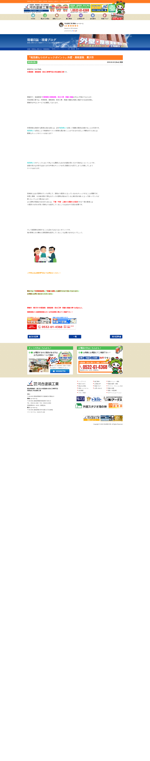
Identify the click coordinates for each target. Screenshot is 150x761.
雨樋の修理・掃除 (113, 383)
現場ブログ (104, 18)
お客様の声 (80, 18)
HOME (33, 18)
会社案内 (93, 18)
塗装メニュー (57, 18)
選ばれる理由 (45, 18)
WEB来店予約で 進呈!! (99, 8)
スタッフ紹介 (82, 392)
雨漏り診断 (111, 388)
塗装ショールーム (83, 388)
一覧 (75, 337)
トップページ (82, 381)
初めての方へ (82, 383)
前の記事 (115, 337)
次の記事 (34, 337)
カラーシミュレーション (115, 392)
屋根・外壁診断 (112, 390)
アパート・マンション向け (115, 386)
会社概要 (80, 390)
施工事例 (69, 18)
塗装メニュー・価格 (113, 381)
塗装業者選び (32, 62)
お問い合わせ (98, 388)
